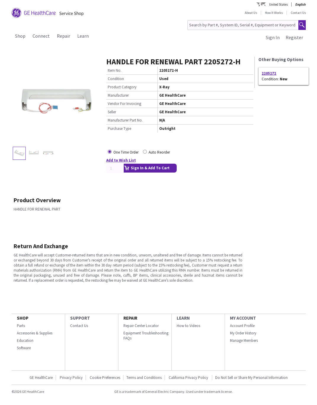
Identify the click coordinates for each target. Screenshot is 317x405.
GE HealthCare (41, 377)
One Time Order (126, 152)
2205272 (269, 73)
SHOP (22, 318)
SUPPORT (80, 318)
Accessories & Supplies (34, 333)
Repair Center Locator (141, 325)
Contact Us (298, 13)
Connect (41, 36)
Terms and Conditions (144, 377)
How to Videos (188, 325)
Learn (83, 36)
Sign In (273, 37)
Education (25, 340)
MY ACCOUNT (243, 318)
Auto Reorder (159, 152)
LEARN (183, 318)
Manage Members (244, 340)
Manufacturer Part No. (125, 120)
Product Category (122, 87)
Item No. (114, 70)
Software (24, 347)
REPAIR (130, 318)
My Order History (243, 333)
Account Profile (242, 325)
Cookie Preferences (105, 377)
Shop (20, 36)
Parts (21, 325)
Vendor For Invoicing (124, 103)
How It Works (274, 13)
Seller (112, 111)
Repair (63, 36)
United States (278, 4)
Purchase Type (119, 128)
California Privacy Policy (189, 377)
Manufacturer (118, 95)
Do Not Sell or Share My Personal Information (251, 377)
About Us (251, 13)
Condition (116, 78)
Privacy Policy (71, 377)
